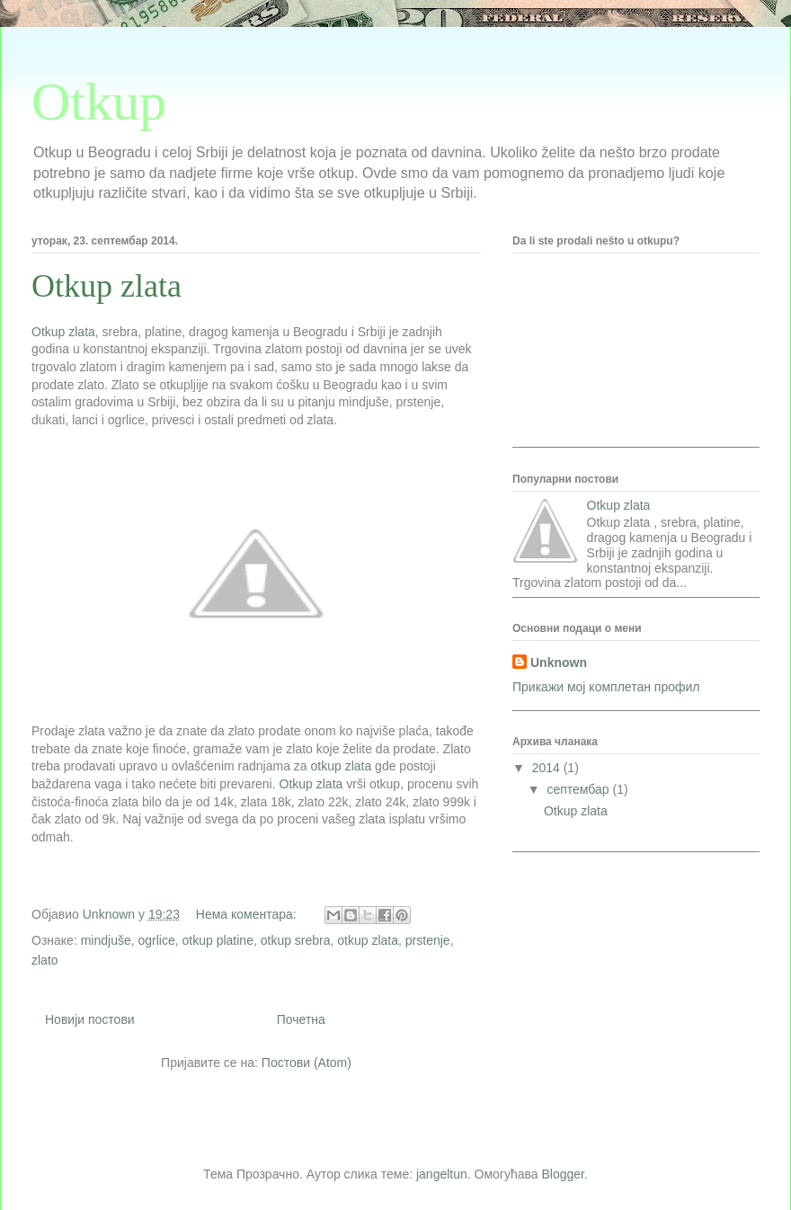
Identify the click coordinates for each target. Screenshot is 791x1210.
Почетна (301, 1019)
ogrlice (156, 940)
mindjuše (106, 940)
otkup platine (217, 940)
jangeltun (441, 1174)
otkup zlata (341, 766)
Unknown (558, 662)
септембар (579, 789)
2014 (548, 768)
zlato (44, 960)
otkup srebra (296, 940)
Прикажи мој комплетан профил (605, 687)
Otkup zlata (106, 286)
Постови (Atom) (306, 1062)
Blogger (563, 1174)
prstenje (427, 940)
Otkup (98, 101)
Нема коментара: (248, 914)
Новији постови (90, 1019)
